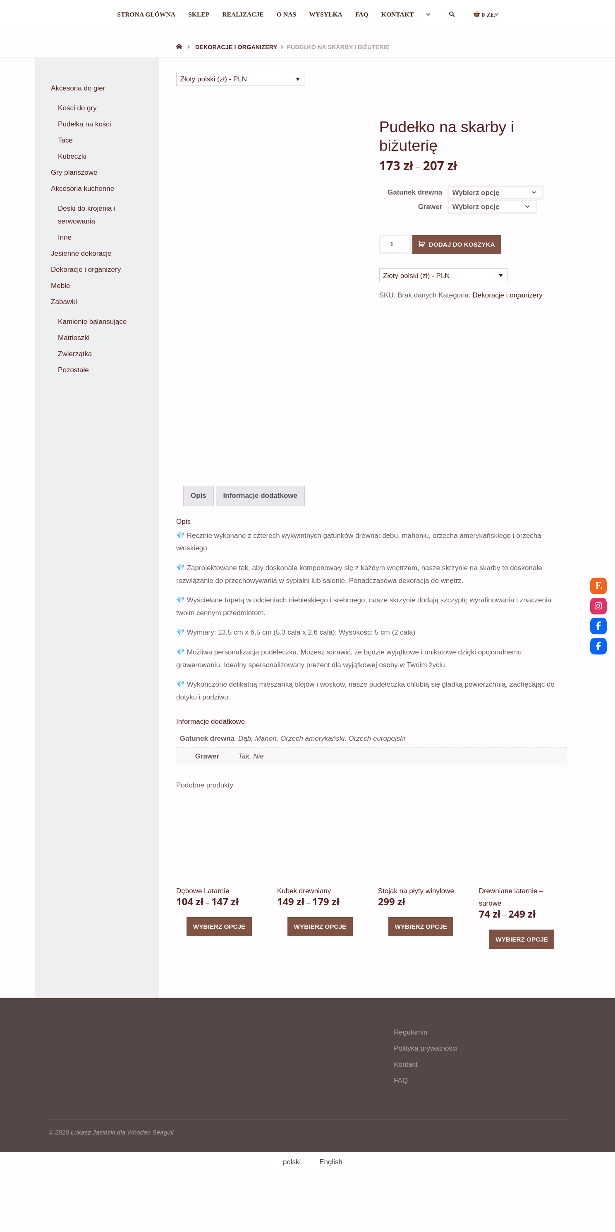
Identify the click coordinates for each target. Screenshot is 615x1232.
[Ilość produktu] (395, 244)
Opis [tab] (198, 544)
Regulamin (410, 1081)
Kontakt (406, 1113)
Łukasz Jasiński (93, 1180)
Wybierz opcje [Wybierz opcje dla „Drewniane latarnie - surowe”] (521, 987)
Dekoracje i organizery (236, 47)
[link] (465, 14)
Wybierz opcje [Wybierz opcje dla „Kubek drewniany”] (320, 974)
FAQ (401, 1129)
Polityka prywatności (425, 1097)
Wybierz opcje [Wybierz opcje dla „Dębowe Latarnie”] (219, 974)
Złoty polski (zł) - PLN (213, 79)
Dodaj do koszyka (462, 244)
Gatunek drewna (415, 192)
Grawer (430, 207)
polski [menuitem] (292, 1210)
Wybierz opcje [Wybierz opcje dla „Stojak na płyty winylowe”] (421, 974)
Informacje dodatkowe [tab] (260, 544)
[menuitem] (440, 14)
